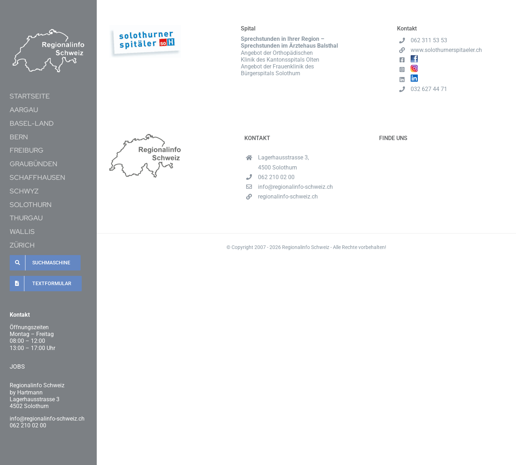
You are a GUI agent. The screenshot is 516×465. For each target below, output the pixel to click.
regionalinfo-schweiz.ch (288, 196)
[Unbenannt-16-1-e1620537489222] (48, 31)
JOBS (17, 366)
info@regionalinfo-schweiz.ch (295, 186)
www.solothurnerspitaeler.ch (446, 50)
